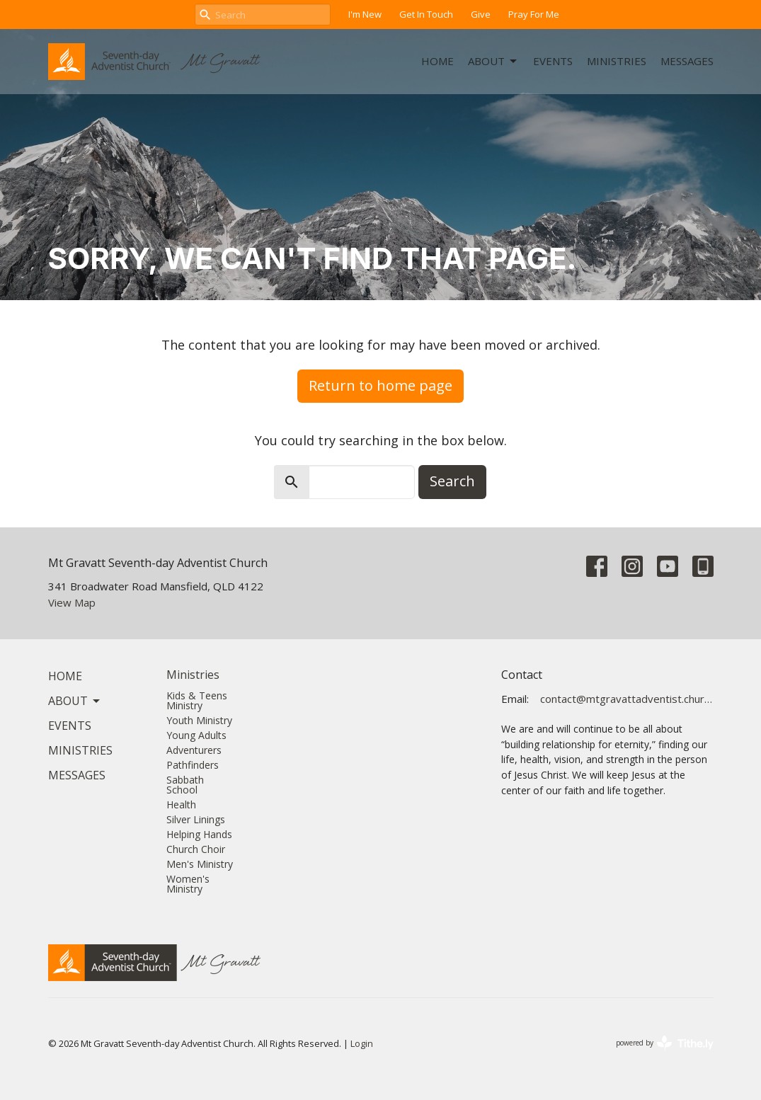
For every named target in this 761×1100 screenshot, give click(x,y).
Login (361, 1043)
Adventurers (194, 750)
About (493, 61)
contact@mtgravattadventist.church (627, 699)
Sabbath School (185, 784)
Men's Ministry (199, 864)
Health (181, 804)
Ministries (616, 61)
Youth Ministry (199, 720)
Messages (687, 61)
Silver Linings (195, 819)
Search (452, 481)
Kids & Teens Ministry (196, 700)
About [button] (75, 701)
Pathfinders (192, 765)
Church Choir (195, 849)
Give (481, 14)
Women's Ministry (188, 883)
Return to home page (380, 385)
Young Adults (196, 735)
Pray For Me (533, 14)
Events (553, 61)
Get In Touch (426, 14)
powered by (665, 1043)
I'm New (365, 14)
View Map (72, 602)
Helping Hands (199, 834)
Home (437, 61)
